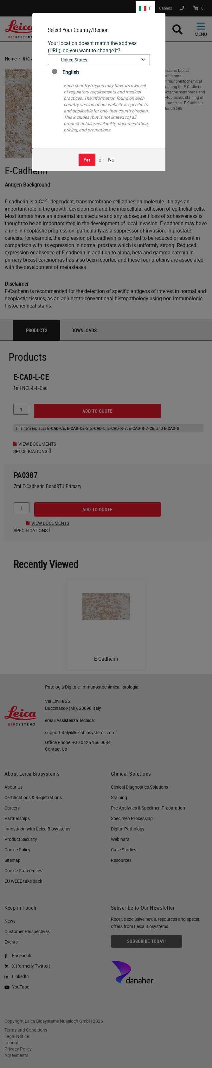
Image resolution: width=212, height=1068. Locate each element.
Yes (87, 160)
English (65, 72)
